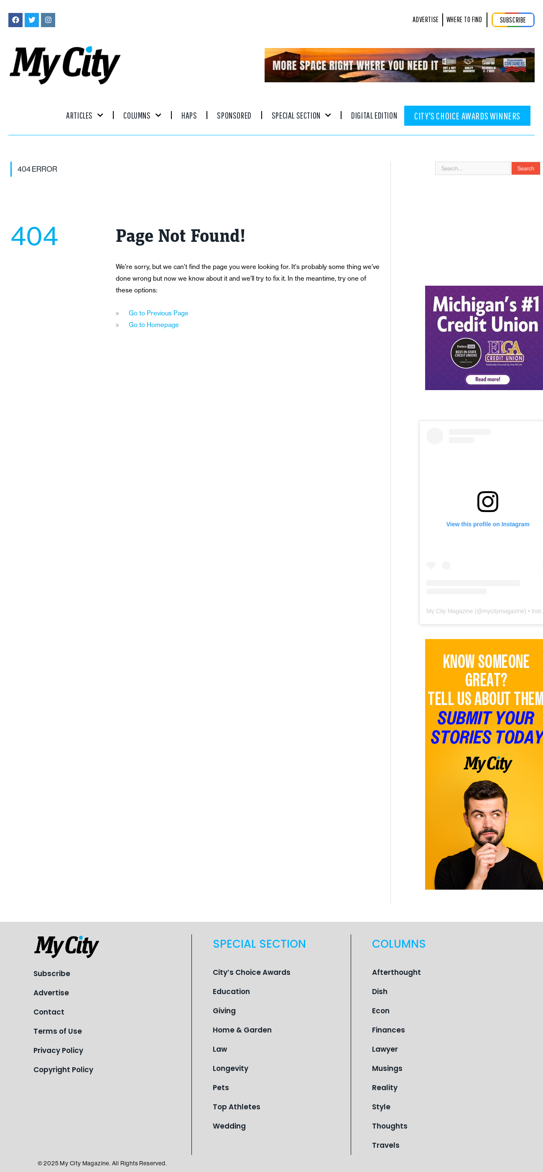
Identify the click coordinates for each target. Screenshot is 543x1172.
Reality (385, 1088)
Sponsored (234, 115)
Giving (224, 1011)
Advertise (51, 993)
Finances (388, 1030)
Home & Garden (242, 1030)
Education (231, 992)
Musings (387, 1068)
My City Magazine (449, 611)
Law (220, 1049)
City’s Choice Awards (252, 972)
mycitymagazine (503, 611)
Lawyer (385, 1049)
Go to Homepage (154, 325)
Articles (84, 115)
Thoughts (390, 1126)
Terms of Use (57, 1031)
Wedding (229, 1126)
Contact (48, 1012)
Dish (379, 992)
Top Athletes (236, 1107)
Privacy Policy (58, 1050)
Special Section (301, 115)
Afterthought (396, 972)
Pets (221, 1088)
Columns (142, 115)
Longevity (230, 1068)
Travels (386, 1145)
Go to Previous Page (159, 313)
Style (381, 1107)
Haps (189, 115)
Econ (381, 1011)
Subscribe (51, 974)
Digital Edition (374, 115)
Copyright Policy (63, 1070)
